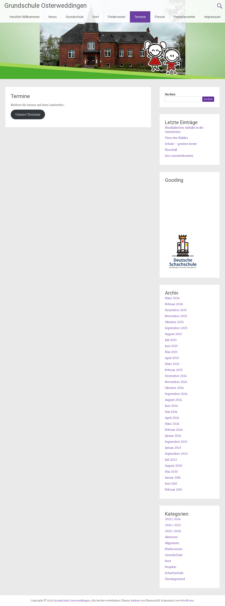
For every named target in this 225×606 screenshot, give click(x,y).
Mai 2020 (171, 471)
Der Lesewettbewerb (179, 155)
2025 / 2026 (173, 531)
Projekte (170, 567)
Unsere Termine (27, 114)
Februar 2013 (173, 489)
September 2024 (176, 394)
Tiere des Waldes (176, 138)
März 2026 (172, 298)
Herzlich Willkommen (25, 17)
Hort (96, 17)
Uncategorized (175, 579)
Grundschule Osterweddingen (45, 5)
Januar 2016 (173, 477)
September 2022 (176, 453)
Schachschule (174, 573)
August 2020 (173, 465)
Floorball (171, 150)
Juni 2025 (171, 346)
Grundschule (75, 17)
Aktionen (171, 537)
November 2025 (176, 316)
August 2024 (173, 400)
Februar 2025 (174, 370)
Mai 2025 (171, 352)
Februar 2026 (174, 304)
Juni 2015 (171, 483)
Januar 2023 (173, 447)
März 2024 (172, 423)
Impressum (212, 17)
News (53, 17)
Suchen (170, 94)
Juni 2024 (171, 406)
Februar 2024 (174, 429)
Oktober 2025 (174, 322)
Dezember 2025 (176, 310)
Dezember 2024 (176, 376)
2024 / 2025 (173, 525)
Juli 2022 (171, 459)
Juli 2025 (171, 340)
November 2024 (176, 382)
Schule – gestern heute (181, 144)
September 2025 (176, 328)
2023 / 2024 (173, 519)
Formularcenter (184, 17)
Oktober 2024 (174, 388)
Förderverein (116, 17)
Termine (140, 17)
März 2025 (172, 364)
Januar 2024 (173, 435)
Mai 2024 (171, 412)
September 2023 (176, 441)
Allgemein (172, 543)
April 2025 (172, 358)
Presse (160, 17)
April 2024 (172, 417)
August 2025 (173, 334)
